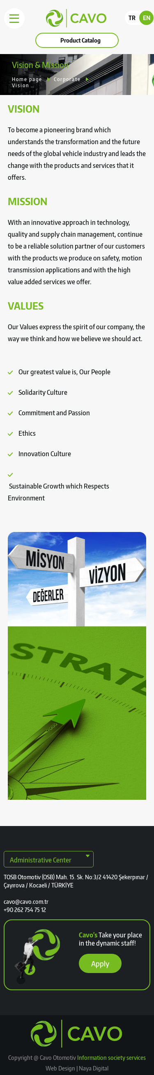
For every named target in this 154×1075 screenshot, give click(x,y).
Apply (100, 963)
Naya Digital (93, 1068)
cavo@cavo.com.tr (26, 901)
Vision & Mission (23, 85)
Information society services (111, 1057)
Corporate (67, 79)
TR (132, 17)
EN (146, 17)
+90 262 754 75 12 (25, 909)
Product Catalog (80, 40)
